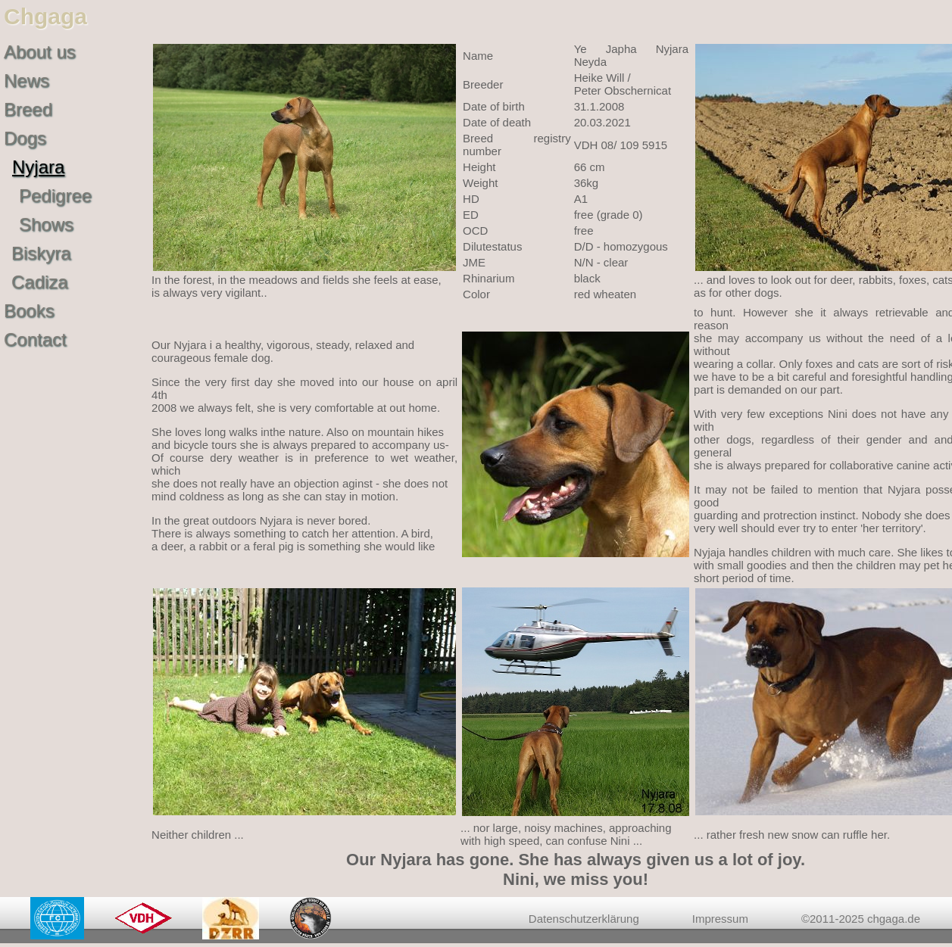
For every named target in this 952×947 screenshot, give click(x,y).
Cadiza (39, 282)
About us (40, 52)
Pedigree (55, 195)
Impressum (720, 918)
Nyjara (38, 167)
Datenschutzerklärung (584, 918)
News (26, 80)
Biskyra (41, 253)
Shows (46, 224)
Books (29, 311)
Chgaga (45, 16)
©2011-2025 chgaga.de (860, 918)
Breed (28, 109)
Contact (35, 339)
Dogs (25, 138)
